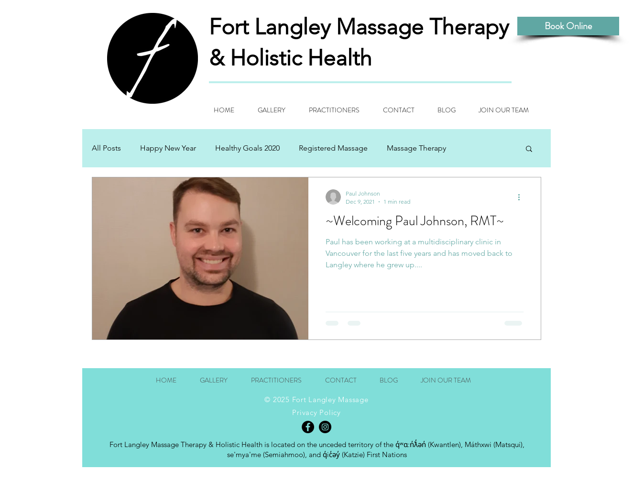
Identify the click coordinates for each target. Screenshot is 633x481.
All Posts (106, 148)
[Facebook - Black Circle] (308, 427)
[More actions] (522, 197)
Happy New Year (168, 148)
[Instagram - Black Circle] (325, 427)
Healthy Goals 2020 (247, 148)
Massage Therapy (416, 148)
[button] (529, 149)
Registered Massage (333, 148)
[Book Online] (568, 26)
